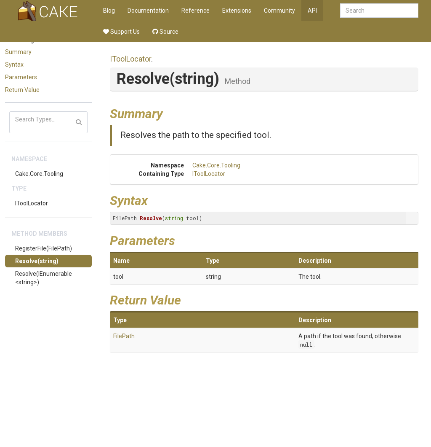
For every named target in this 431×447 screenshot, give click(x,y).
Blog (109, 10)
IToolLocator (31, 203)
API (312, 10)
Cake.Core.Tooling (39, 173)
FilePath (124, 336)
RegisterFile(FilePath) (43, 248)
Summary (18, 51)
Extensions (236, 10)
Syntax (14, 64)
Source (165, 31)
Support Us (121, 31)
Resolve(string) (37, 261)
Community (279, 10)
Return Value (22, 89)
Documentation (148, 10)
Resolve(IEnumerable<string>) (43, 277)
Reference (195, 10)
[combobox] (379, 10)
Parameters (21, 77)
